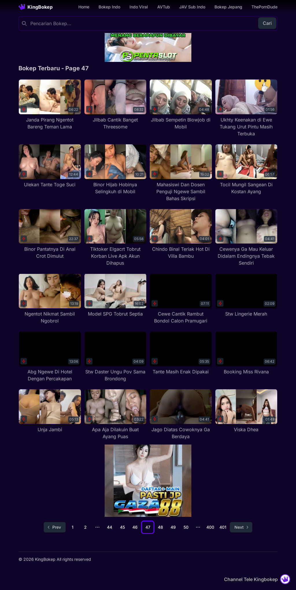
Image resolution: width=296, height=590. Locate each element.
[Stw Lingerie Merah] (246, 295)
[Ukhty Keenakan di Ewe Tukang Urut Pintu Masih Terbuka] (246, 108)
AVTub (163, 6)
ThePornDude (264, 6)
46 (135, 527)
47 (147, 527)
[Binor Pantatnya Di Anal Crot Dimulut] (49, 234)
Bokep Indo (109, 6)
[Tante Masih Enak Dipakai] (180, 353)
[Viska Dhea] (246, 411)
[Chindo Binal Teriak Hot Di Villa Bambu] (180, 234)
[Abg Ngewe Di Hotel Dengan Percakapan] (49, 356)
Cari (267, 23)
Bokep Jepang (228, 6)
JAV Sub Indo (192, 6)
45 (122, 527)
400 (210, 527)
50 (186, 527)
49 (173, 527)
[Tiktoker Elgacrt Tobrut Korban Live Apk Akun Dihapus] (115, 238)
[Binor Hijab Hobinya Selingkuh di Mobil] (115, 169)
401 (222, 527)
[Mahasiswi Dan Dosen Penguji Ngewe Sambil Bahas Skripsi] (180, 173)
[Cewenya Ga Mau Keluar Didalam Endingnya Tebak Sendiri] (246, 238)
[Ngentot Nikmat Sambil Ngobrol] (49, 298)
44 (109, 527)
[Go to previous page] (55, 527)
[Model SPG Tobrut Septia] (115, 295)
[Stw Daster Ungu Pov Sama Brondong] (115, 356)
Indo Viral (139, 6)
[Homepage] (35, 6)
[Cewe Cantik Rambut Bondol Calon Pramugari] (180, 298)
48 (160, 527)
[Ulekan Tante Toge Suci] (49, 166)
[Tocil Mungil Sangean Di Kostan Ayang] (246, 169)
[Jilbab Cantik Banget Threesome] (115, 104)
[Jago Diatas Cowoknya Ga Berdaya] (180, 414)
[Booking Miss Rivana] (246, 353)
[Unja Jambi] (49, 411)
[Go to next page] (241, 527)
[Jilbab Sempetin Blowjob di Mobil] (180, 104)
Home (83, 6)
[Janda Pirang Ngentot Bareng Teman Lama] (49, 104)
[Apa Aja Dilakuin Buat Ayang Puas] (115, 414)
